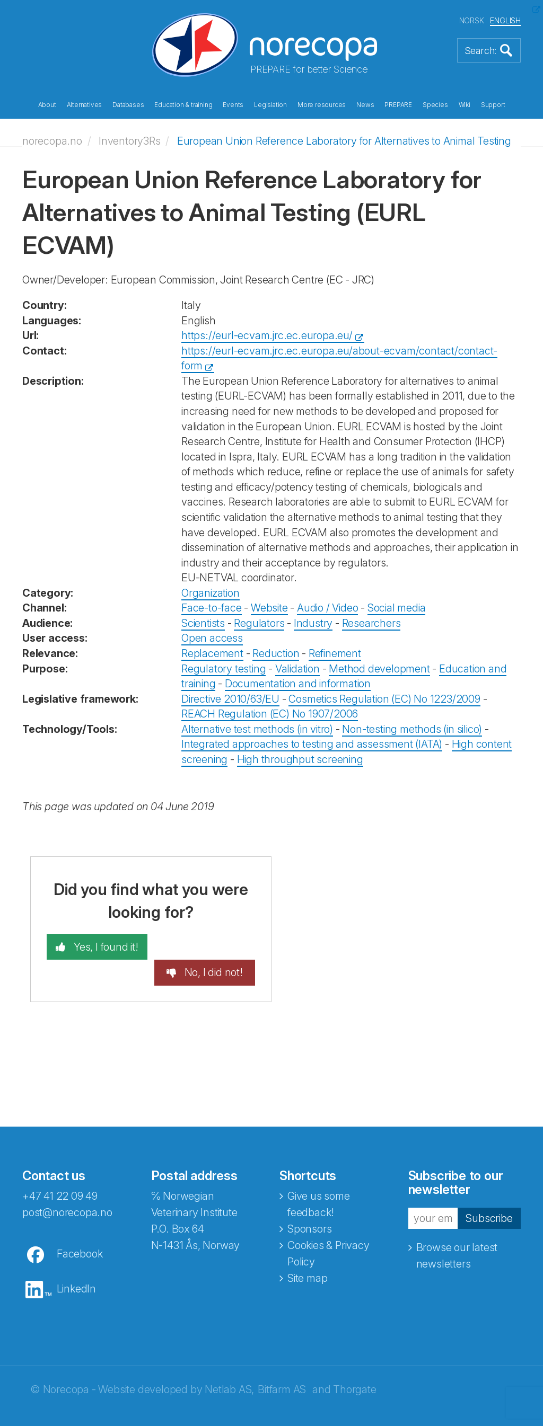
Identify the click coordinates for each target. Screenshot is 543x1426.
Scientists (203, 623)
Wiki (464, 105)
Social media (396, 607)
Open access (212, 638)
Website (269, 607)
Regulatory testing (223, 668)
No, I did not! (212, 947)
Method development (379, 668)
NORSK (471, 20)
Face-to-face (211, 607)
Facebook (79, 1228)
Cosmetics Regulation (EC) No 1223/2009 (384, 698)
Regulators (259, 623)
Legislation (270, 105)
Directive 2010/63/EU (230, 698)
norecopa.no (52, 140)
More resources (321, 105)
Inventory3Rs (130, 140)
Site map (307, 1252)
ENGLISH (505, 20)
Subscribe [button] (489, 1191)
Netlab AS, (229, 1364)
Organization (210, 593)
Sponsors (309, 1203)
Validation (297, 668)
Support (493, 105)
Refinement (335, 653)
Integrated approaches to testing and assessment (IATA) (311, 744)
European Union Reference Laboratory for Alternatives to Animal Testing (344, 140)
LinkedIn (76, 1263)
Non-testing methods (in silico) (412, 729)
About (47, 105)
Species (435, 105)
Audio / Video (327, 607)
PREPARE (398, 105)
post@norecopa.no (67, 1187)
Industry (313, 623)
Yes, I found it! (104, 947)
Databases (128, 105)
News (365, 105)
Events (233, 105)
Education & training (183, 105)
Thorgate (354, 1364)
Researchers (371, 623)
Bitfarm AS (282, 1364)
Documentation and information (298, 683)
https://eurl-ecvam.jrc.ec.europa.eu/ (267, 335)
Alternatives (84, 105)
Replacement (212, 653)
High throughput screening (300, 759)
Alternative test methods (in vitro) (257, 729)
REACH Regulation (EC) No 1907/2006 (269, 713)
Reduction (275, 653)
